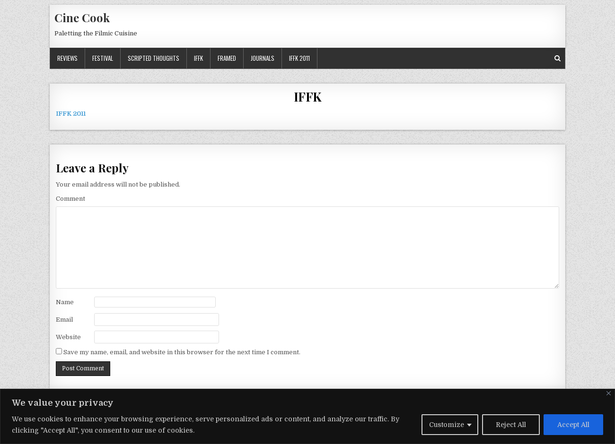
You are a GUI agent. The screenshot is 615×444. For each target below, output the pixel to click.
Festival (102, 58)
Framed (227, 58)
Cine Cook (82, 17)
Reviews (67, 58)
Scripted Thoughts (153, 58)
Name (65, 302)
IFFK (198, 58)
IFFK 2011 (299, 58)
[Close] (608, 393)
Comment (70, 198)
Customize (446, 424)
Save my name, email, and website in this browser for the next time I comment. (181, 352)
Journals (262, 58)
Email (64, 319)
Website (68, 337)
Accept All (573, 424)
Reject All (511, 424)
